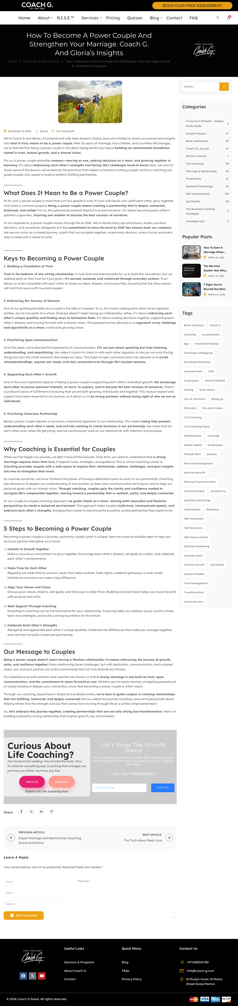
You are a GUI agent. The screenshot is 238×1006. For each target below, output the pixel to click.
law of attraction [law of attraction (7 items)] (194, 399)
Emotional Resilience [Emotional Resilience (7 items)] (197, 362)
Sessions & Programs (79, 962)
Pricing (113, 17)
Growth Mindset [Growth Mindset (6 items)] (215, 380)
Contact (174, 17)
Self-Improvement (198, 193)
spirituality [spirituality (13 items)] (217, 564)
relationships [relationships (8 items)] (192, 509)
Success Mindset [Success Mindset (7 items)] (194, 574)
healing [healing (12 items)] (188, 389)
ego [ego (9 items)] (186, 343)
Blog (154, 17)
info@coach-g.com (196, 971)
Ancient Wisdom (196, 133)
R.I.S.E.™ (65, 17)
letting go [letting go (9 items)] (217, 399)
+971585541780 (194, 962)
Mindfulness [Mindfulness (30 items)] (215, 445)
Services (90, 17)
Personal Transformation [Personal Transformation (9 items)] (200, 481)
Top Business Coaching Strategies (200, 211)
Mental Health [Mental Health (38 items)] (193, 445)
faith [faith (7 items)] (211, 371)
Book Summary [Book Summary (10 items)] (194, 325)
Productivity (193, 178)
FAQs (125, 971)
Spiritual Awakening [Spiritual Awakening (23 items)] (196, 546)
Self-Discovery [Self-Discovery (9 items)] (193, 528)
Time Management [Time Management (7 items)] (196, 583)
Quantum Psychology (199, 186)
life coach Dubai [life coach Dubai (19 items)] (212, 408)
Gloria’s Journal (196, 156)
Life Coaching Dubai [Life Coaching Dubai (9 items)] (197, 426)
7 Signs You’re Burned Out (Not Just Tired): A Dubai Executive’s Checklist (215, 287)
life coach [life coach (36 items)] (190, 408)
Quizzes (134, 17)
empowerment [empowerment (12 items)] (193, 371)
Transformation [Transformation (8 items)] (194, 592)
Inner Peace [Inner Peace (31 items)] (207, 389)
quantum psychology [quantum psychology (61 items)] (197, 500)
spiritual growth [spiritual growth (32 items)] (194, 564)
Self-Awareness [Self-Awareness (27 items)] (194, 518)
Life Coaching (194, 163)
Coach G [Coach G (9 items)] (215, 325)
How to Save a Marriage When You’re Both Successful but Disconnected (213, 250)
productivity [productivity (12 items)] (218, 491)
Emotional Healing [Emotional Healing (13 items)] (206, 343)
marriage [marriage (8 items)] (213, 435)
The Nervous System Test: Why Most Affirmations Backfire (215, 268)
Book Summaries (197, 141)
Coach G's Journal (197, 148)
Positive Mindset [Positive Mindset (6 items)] (194, 491)
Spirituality (193, 201)
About (44, 17)
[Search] (217, 18)
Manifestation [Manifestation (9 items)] (193, 435)
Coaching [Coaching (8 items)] (190, 334)
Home (24, 17)
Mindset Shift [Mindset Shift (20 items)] (192, 454)
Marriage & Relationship (41, 61)
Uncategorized (195, 221)
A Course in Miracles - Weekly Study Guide (205, 123)
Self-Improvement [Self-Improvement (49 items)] (196, 537)
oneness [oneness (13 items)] (212, 454)
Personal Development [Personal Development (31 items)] (198, 463)
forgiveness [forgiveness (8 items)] (191, 380)
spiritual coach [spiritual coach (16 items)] (193, 555)
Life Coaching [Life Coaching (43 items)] (193, 417)
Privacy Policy (132, 979)
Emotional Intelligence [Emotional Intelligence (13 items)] (198, 353)
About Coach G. (75, 971)
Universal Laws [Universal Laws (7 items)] (193, 601)
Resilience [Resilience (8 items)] (212, 509)
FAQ (193, 17)
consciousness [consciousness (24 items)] (211, 334)
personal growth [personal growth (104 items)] (194, 472)
